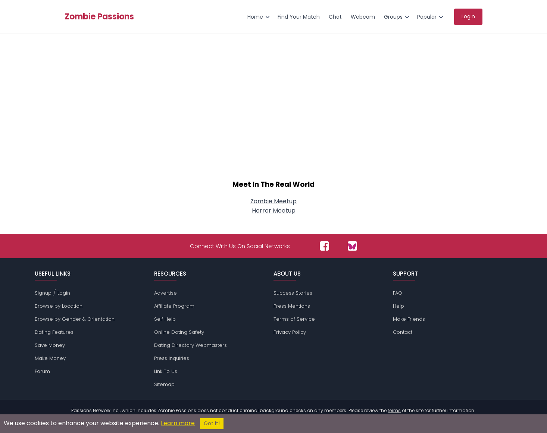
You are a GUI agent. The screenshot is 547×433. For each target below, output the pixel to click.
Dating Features (54, 332)
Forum (42, 371)
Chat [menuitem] (335, 17)
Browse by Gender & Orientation (75, 319)
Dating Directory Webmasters (190, 345)
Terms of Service (294, 319)
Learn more (178, 423)
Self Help (165, 319)
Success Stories (293, 292)
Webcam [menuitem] (363, 17)
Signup (43, 292)
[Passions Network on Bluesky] (352, 246)
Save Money (50, 345)
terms (394, 410)
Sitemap (164, 384)
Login (63, 292)
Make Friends (409, 319)
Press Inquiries (171, 358)
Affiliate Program (174, 306)
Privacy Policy (290, 332)
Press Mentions (292, 306)
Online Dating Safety (179, 332)
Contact (402, 332)
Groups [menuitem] (393, 17)
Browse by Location (58, 306)
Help (398, 306)
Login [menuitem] (468, 16)
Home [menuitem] (255, 17)
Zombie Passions (99, 16)
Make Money (50, 358)
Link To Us (165, 371)
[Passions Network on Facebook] (324, 246)
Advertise (165, 292)
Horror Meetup (274, 210)
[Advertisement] (273, 110)
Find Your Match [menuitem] (299, 17)
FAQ (397, 292)
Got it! (212, 423)
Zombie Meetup (273, 201)
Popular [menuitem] (427, 17)
